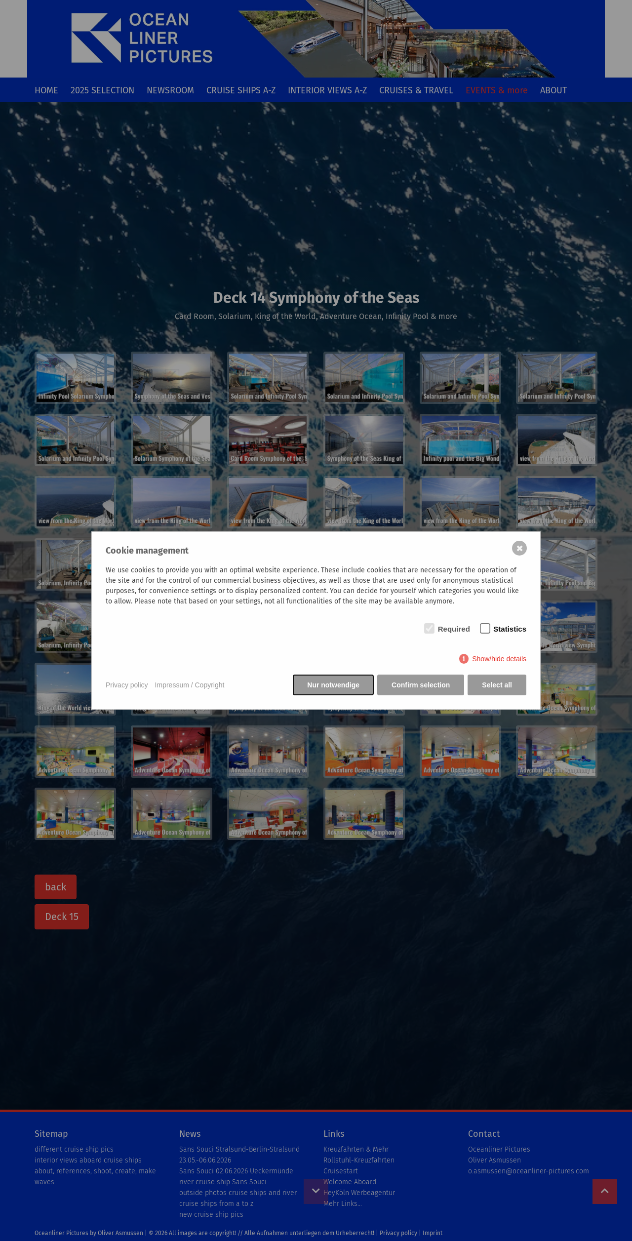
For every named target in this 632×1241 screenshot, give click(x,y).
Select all (497, 685)
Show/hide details (499, 659)
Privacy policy (127, 685)
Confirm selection (421, 685)
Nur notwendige (333, 685)
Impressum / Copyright (190, 685)
